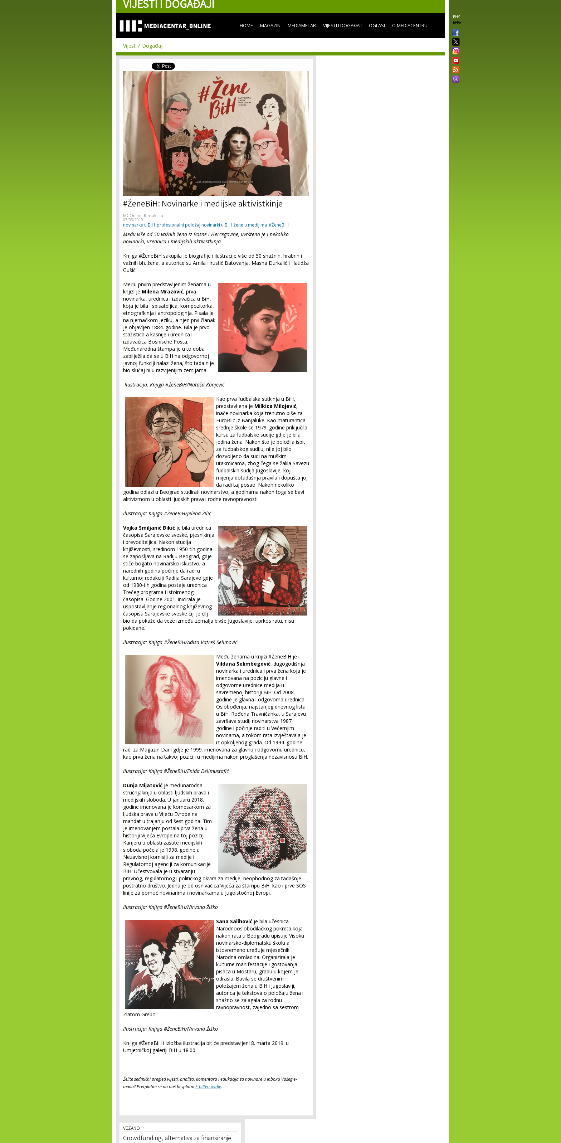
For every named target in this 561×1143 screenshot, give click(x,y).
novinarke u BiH (139, 225)
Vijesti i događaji (342, 25)
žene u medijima (250, 225)
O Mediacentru (410, 25)
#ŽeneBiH (279, 225)
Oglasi (377, 25)
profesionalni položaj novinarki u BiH (194, 225)
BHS (456, 16)
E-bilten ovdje (208, 1087)
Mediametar (302, 25)
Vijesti (130, 45)
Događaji (153, 45)
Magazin (270, 25)
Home (246, 25)
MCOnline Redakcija (143, 216)
